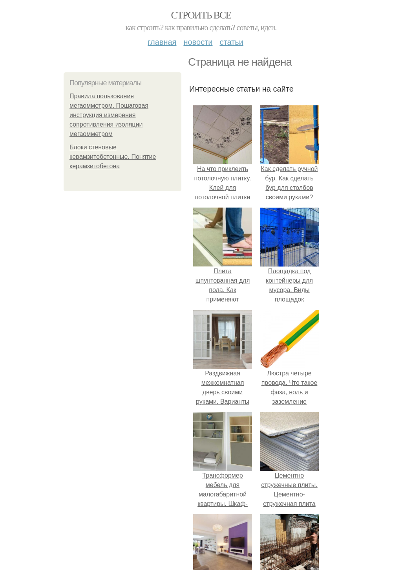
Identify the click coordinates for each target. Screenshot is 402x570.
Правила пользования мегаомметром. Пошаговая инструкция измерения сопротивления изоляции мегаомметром (108, 115)
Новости (197, 42)
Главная (162, 42)
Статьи (231, 42)
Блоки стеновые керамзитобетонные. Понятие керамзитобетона (112, 156)
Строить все (201, 15)
